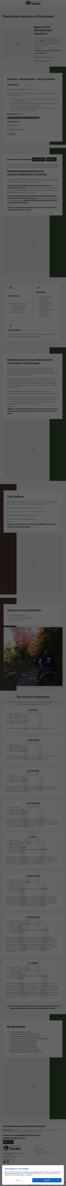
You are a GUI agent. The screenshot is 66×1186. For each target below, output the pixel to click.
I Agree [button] (47, 1180)
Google (22, 1175)
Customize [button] (18, 1180)
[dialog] (33, 1175)
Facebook (28, 1175)
